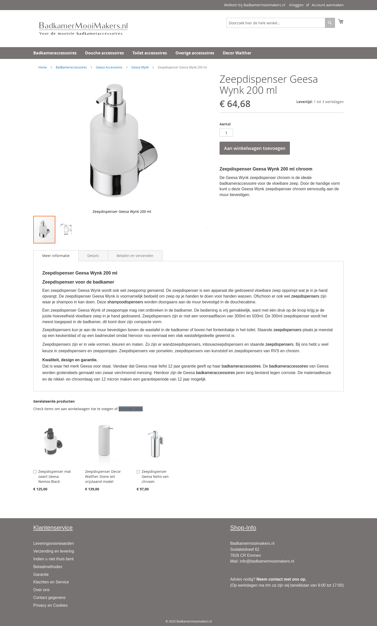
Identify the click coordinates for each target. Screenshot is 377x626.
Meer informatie (56, 255)
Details (93, 255)
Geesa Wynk (140, 67)
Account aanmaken (328, 5)
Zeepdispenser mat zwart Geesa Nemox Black (54, 476)
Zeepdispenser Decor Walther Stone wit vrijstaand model (103, 476)
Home (42, 67)
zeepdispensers (305, 296)
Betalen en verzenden (135, 255)
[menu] (188, 53)
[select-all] (131, 408)
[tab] (56, 255)
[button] (200, 144)
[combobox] (280, 23)
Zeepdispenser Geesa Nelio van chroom (155, 476)
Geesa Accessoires (109, 67)
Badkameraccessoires (71, 67)
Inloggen (296, 5)
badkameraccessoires (241, 366)
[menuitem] (55, 53)
